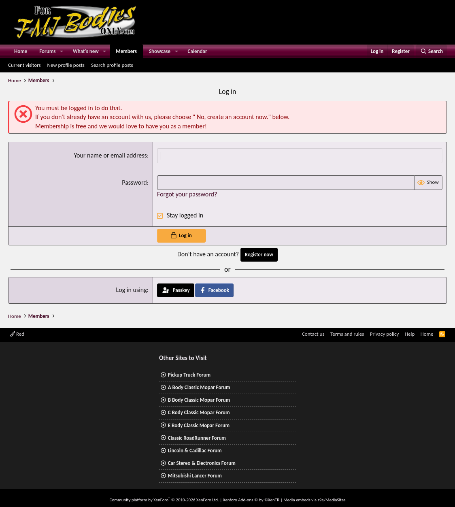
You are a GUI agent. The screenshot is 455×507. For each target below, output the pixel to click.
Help (410, 334)
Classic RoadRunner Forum (197, 438)
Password (134, 182)
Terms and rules (347, 334)
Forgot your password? (187, 194)
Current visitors (24, 65)
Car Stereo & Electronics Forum (202, 463)
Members (126, 51)
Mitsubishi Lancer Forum (195, 476)
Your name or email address (110, 155)
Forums (47, 51)
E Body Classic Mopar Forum (199, 425)
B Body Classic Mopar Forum (199, 400)
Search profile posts (112, 65)
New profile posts (66, 65)
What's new (86, 51)
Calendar (197, 51)
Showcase (159, 51)
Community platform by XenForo (164, 500)
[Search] (431, 51)
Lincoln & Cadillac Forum (195, 450)
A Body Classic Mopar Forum (199, 387)
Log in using (131, 290)
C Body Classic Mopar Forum (199, 412)
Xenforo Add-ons (251, 500)
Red (17, 334)
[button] (61, 51)
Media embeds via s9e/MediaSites (314, 500)
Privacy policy (384, 334)
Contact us (313, 334)
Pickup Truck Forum (189, 375)
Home (20, 51)
